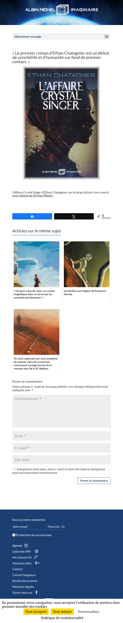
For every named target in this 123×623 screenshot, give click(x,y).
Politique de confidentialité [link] (62, 618)
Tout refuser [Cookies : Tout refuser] (62, 612)
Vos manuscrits (25, 557)
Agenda (20, 545)
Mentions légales (23, 586)
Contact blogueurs (24, 575)
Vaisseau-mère (26, 563)
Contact (17, 569)
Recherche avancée (24, 581)
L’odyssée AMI (26, 551)
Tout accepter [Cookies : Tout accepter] (36, 612)
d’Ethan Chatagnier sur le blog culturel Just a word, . (60, 193)
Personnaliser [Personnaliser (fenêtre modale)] (88, 612)
